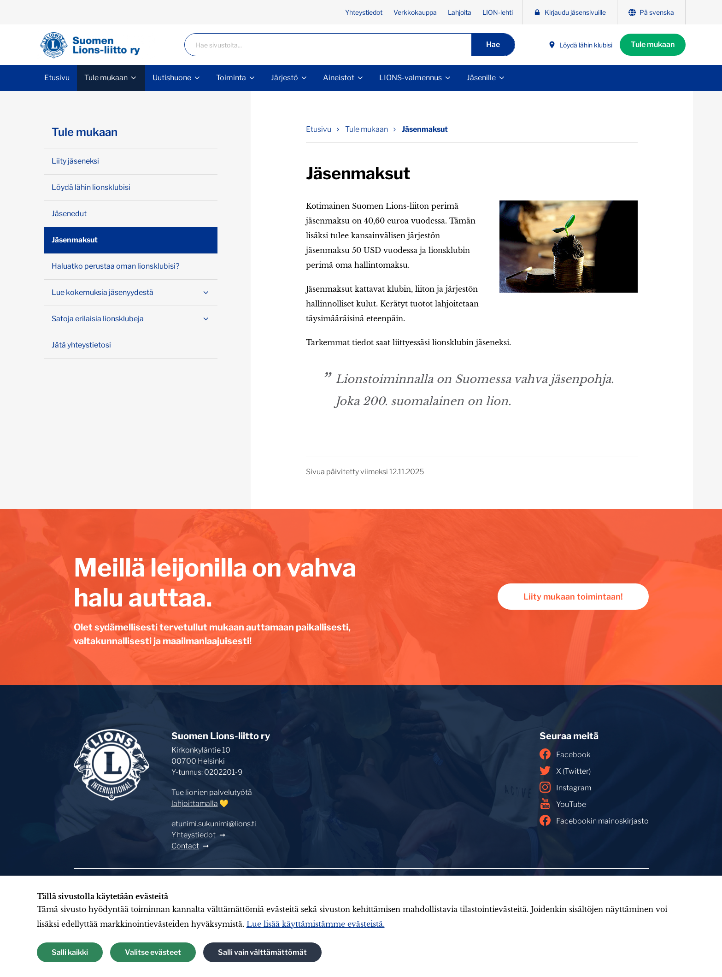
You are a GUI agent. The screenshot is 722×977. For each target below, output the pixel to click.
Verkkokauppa (415, 12)
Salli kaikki (70, 952)
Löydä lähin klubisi (580, 45)
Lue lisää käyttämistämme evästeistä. (316, 924)
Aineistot (338, 77)
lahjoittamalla (194, 803)
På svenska (651, 12)
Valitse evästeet (153, 952)
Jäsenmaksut (75, 239)
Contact (185, 846)
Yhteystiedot (363, 12)
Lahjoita (459, 12)
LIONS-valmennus (410, 77)
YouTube (563, 803)
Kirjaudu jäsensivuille (570, 12)
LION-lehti (497, 12)
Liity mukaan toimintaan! (573, 596)
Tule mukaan (653, 44)
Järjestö (284, 77)
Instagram (565, 787)
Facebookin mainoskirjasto (594, 820)
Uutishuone (172, 77)
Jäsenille (481, 77)
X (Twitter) (565, 770)
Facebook (565, 753)
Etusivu (57, 77)
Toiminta (231, 77)
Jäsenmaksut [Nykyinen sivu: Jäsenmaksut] (425, 129)
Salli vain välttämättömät (262, 952)
